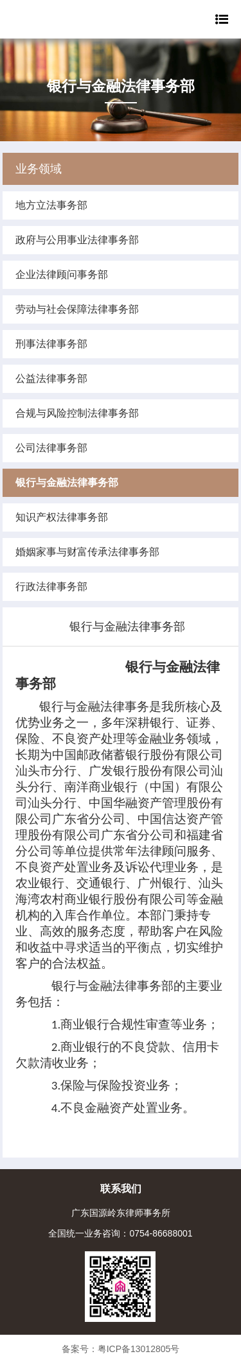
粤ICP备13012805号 (139, 1349)
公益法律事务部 (51, 378)
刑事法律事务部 (51, 343)
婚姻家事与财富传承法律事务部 (87, 551)
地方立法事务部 (51, 205)
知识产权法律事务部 (61, 517)
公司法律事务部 (51, 447)
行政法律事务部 (51, 586)
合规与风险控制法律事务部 (77, 413)
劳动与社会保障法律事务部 (77, 309)
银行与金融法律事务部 (66, 482)
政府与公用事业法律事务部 (77, 239)
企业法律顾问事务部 (61, 274)
